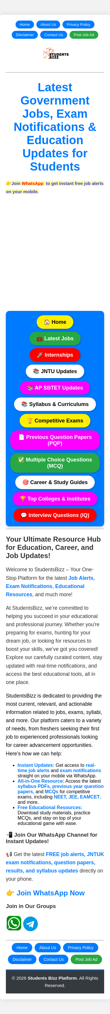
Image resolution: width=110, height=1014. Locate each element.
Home (25, 24)
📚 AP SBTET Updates (55, 388)
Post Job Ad (84, 35)
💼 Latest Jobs (55, 338)
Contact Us (53, 35)
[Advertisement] (55, 256)
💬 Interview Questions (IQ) (55, 515)
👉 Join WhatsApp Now (45, 893)
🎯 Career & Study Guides (55, 482)
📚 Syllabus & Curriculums (55, 404)
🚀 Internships (55, 355)
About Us (48, 24)
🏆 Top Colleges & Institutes (55, 499)
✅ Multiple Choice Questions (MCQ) (55, 463)
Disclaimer (25, 35)
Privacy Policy (78, 24)
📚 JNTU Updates (55, 371)
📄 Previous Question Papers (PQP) (55, 440)
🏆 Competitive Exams (55, 421)
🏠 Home (55, 322)
